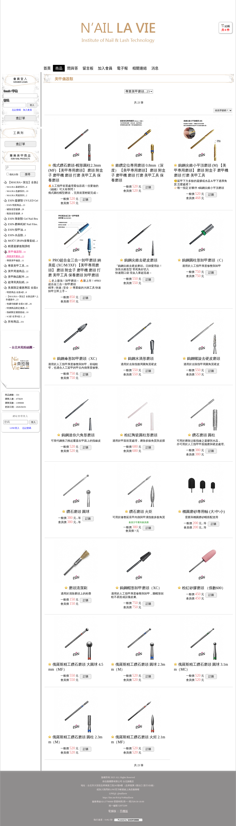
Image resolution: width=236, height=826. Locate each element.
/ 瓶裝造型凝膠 (14, 213)
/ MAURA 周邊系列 (16, 195)
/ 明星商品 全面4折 (16, 292)
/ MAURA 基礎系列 (16, 187)
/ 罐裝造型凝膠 (15, 209)
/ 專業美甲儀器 (15, 260)
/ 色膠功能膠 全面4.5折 (19, 304)
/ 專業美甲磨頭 (15, 256)
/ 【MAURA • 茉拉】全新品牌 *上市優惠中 (22, 298)
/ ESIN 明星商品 (15, 205)
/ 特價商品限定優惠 (16, 308)
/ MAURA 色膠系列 (17, 191)
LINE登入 (14, 428)
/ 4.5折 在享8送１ (15, 316)
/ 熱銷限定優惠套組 (17, 312)
